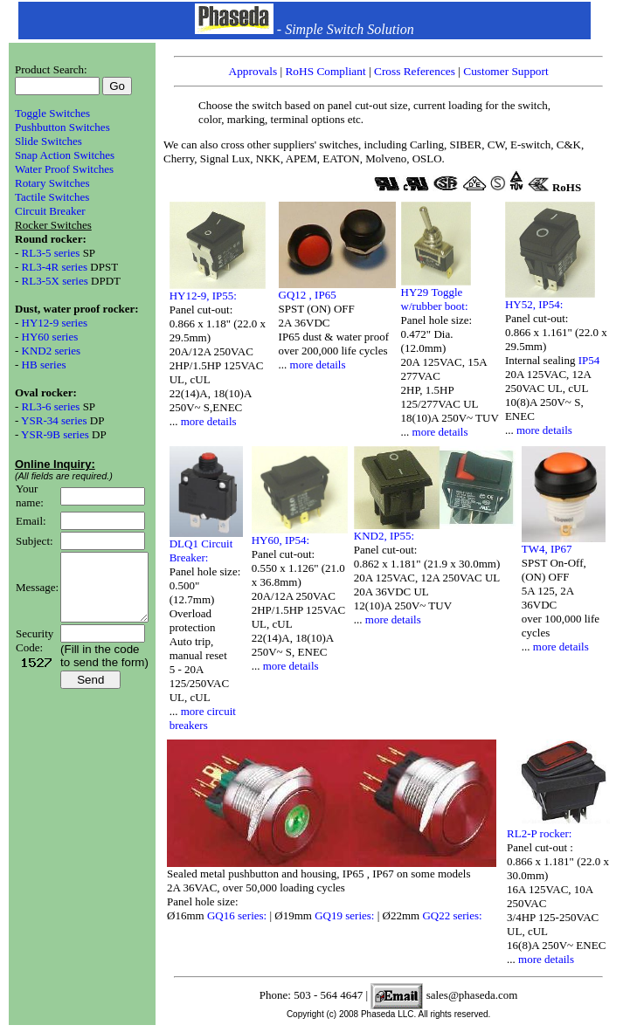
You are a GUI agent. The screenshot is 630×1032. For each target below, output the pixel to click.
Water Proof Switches (64, 168)
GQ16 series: (247, 915)
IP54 (598, 360)
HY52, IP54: (542, 304)
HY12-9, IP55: (212, 295)
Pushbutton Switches (62, 127)
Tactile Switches (52, 196)
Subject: (34, 540)
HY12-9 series (54, 322)
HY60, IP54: (289, 540)
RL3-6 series (52, 406)
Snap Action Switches (64, 155)
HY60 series (50, 336)
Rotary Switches (52, 182)
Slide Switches (48, 141)
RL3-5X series (55, 280)
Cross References (425, 71)
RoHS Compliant (335, 71)
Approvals (263, 71)
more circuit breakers (211, 718)
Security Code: (34, 653)
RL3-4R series (56, 266)
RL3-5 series (51, 252)
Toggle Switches (52, 113)
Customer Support (514, 71)
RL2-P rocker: (548, 833)
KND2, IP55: (393, 535)
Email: (31, 520)
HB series (44, 364)
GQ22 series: (460, 915)
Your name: (30, 495)
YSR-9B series (56, 434)
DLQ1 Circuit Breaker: (210, 550)
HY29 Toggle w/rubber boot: (443, 299)
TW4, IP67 (555, 548)
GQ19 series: (354, 915)
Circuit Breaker (50, 210)
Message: (37, 593)
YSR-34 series (55, 420)
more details (218, 421)
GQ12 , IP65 (316, 294)
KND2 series (51, 350)
